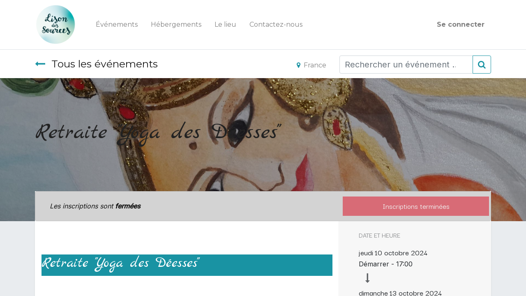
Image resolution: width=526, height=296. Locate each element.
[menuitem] (116, 24)
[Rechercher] (482, 65)
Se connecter (460, 24)
